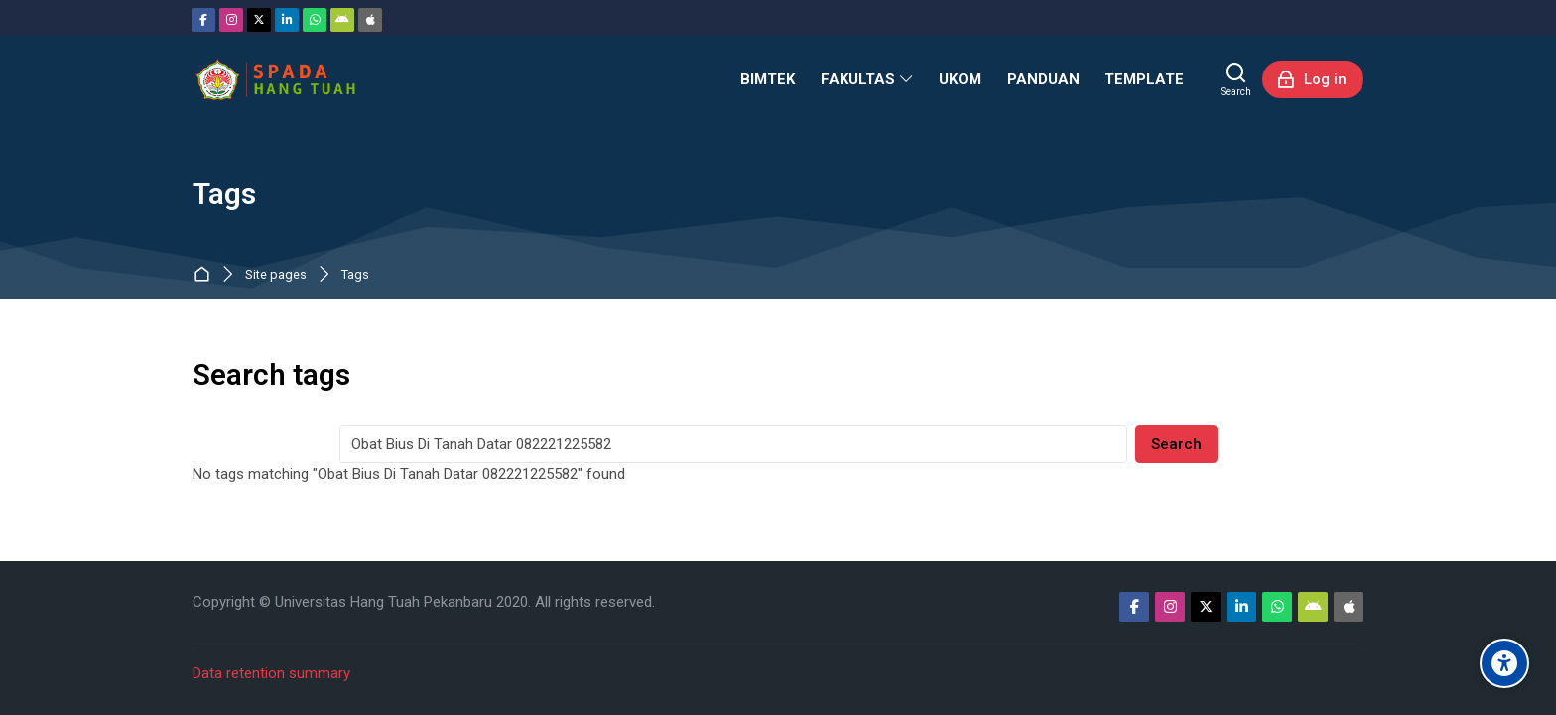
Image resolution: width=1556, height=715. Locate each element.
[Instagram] (231, 20)
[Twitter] (259, 20)
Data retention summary (271, 673)
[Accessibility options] (1504, 663)
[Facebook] (203, 20)
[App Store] (370, 20)
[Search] (1236, 79)
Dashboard (206, 275)
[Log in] (1312, 79)
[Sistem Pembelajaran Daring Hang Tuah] (275, 79)
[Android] (342, 20)
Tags (355, 275)
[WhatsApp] (314, 20)
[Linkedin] (287, 20)
